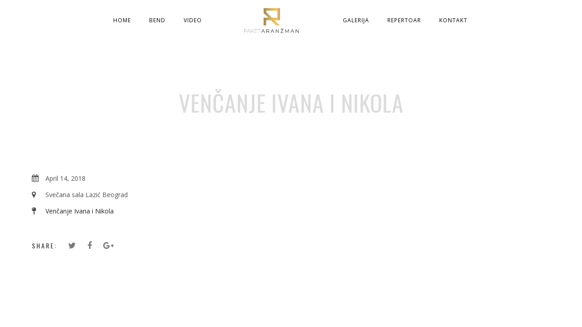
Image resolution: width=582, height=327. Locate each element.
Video (193, 20)
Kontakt (453, 20)
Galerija (356, 20)
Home (122, 20)
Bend (157, 20)
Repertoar (404, 20)
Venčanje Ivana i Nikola (79, 211)
